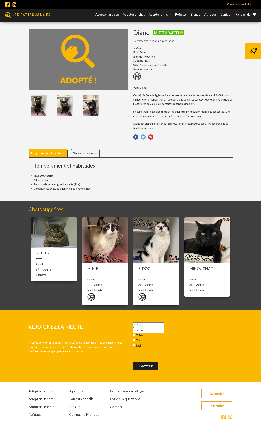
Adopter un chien (107, 14)
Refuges (181, 14)
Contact (225, 14)
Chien (139, 335)
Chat (138, 340)
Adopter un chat (134, 14)
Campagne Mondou (84, 414)
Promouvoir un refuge (127, 391)
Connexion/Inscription (239, 4)
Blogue (195, 14)
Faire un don (245, 14)
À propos (210, 14)
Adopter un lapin (160, 14)
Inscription (217, 406)
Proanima (148, 69)
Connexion (217, 393)
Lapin (139, 345)
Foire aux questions (125, 399)
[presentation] (159, 355)
